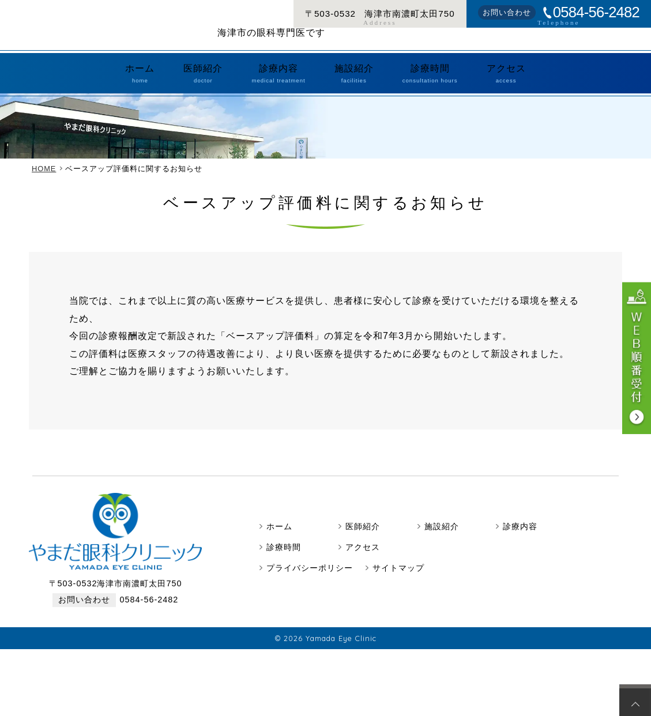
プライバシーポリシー (309, 576)
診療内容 (288, 86)
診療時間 (403, 86)
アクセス (460, 86)
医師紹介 (231, 86)
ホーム (186, 86)
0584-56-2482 (596, 12)
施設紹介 (345, 86)
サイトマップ (398, 576)
